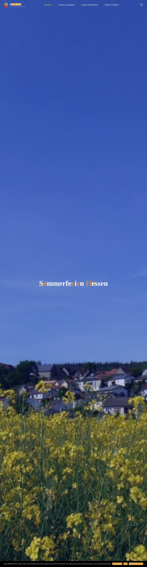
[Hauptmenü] (141, 5)
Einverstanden (117, 564)
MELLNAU (15, 4)
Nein (125, 564)
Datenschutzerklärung (136, 564)
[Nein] (144, 564)
